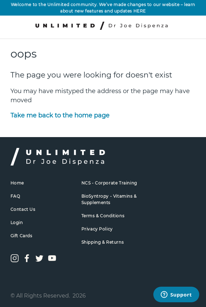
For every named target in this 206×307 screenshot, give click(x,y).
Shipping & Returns (102, 242)
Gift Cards (21, 235)
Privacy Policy (97, 229)
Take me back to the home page (59, 115)
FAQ (15, 196)
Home (17, 182)
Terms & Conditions (103, 215)
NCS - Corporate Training (109, 182)
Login (16, 222)
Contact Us (22, 209)
